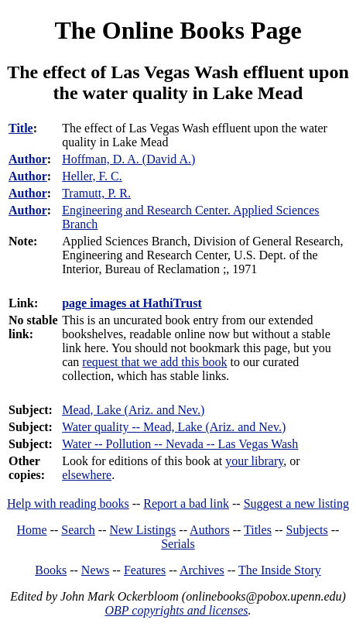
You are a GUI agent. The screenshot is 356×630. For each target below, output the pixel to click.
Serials (178, 543)
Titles (258, 529)
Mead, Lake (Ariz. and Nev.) (133, 409)
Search (78, 529)
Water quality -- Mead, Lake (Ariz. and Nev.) (174, 426)
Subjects (307, 529)
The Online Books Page (177, 30)
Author (28, 159)
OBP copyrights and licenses (176, 610)
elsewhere (86, 474)
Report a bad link (186, 503)
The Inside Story (279, 570)
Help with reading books (68, 503)
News (95, 570)
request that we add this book (154, 361)
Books (51, 570)
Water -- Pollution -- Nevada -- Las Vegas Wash (180, 443)
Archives (202, 570)
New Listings (143, 529)
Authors (210, 529)
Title (21, 128)
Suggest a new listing (296, 503)
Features (145, 570)
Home (32, 529)
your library (254, 460)
